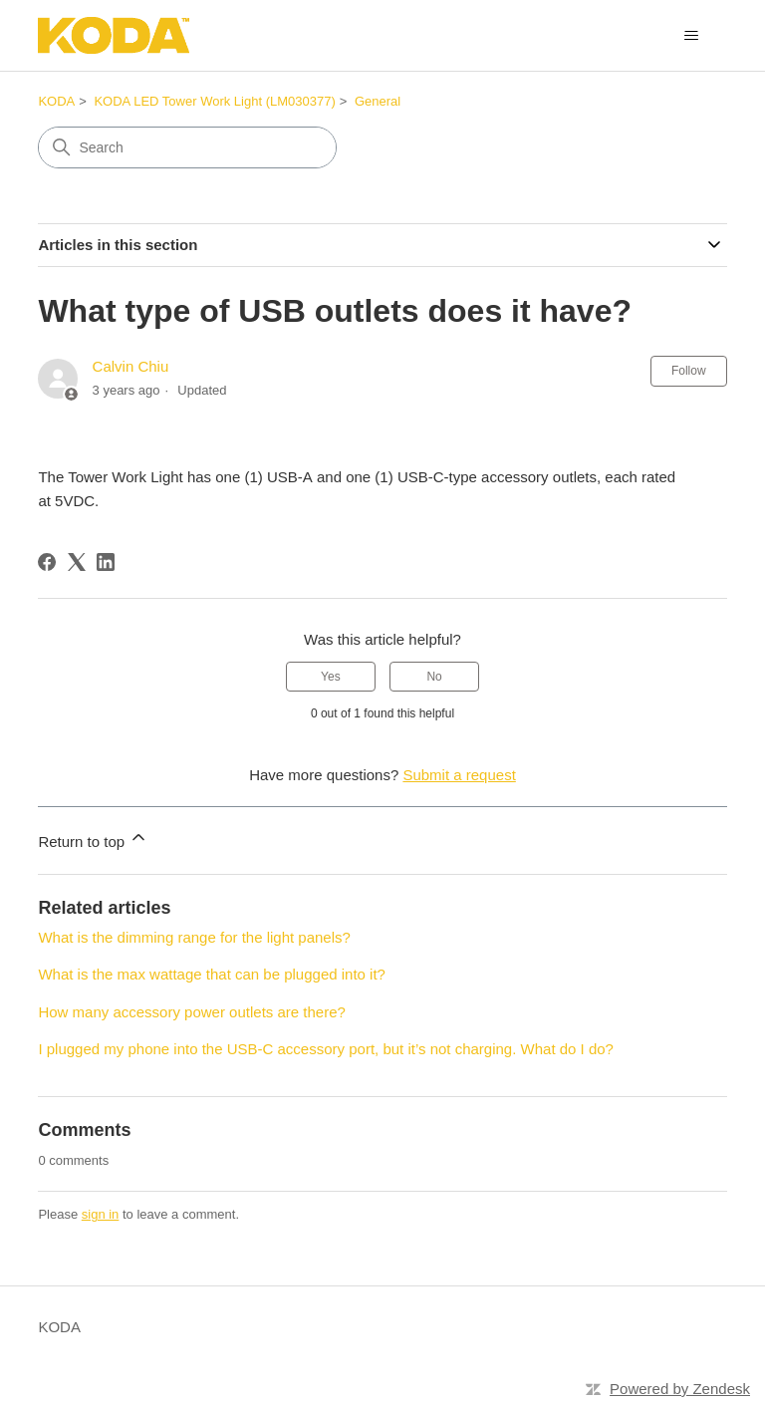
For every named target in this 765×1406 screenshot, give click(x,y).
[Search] (187, 147)
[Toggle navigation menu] (691, 36)
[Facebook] (47, 562)
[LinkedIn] (106, 562)
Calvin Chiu (131, 366)
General (377, 101)
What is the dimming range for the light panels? (194, 937)
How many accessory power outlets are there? (191, 1011)
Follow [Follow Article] (688, 371)
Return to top (93, 838)
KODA (56, 101)
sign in (101, 1214)
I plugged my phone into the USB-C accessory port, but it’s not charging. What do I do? (326, 1048)
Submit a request (458, 774)
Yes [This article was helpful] (331, 677)
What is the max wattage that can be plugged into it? (211, 974)
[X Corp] (77, 562)
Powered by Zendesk (680, 1388)
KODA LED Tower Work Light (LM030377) (214, 101)
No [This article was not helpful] (433, 677)
